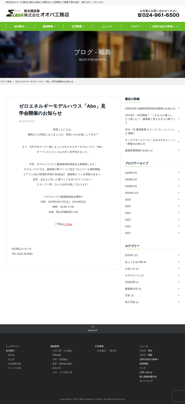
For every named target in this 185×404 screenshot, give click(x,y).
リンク (142, 368)
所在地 (11, 355)
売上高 (11, 359)
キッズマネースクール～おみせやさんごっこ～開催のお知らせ (150, 141)
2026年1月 (131, 179)
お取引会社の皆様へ (163, 26)
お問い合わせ (145, 372)
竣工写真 (132, 302)
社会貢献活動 (14, 363)
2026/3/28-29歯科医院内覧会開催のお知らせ (150, 108)
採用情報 (143, 363)
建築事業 (48, 26)
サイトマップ (145, 381)
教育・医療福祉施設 (62, 363)
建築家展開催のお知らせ (139, 150)
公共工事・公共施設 (62, 350)
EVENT (131, 255)
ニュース (107, 26)
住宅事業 (77, 26)
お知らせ (132, 268)
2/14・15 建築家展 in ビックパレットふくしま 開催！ (150, 131)
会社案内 (19, 26)
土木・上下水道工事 (62, 372)
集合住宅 (57, 368)
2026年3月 (131, 172)
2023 (128, 219)
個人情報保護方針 (148, 376)
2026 (128, 199)
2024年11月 (132, 192)
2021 (128, 233)
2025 (128, 206)
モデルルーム (134, 275)
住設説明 (132, 282)
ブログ (134, 26)
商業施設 (57, 355)
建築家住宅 (133, 288)
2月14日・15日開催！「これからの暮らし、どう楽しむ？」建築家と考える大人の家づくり (150, 119)
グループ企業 (14, 368)
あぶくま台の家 (135, 261)
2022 (128, 226)
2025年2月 (131, 186)
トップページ (12, 346)
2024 (128, 212)
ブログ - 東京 (145, 350)
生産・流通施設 (60, 359)
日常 (129, 295)
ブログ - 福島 (145, 355)
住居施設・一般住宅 (107, 350)
